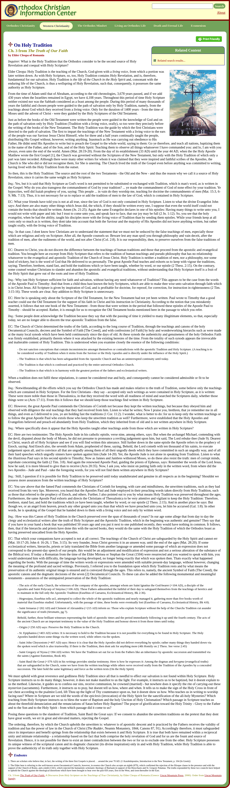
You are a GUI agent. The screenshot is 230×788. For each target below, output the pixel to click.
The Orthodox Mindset (92, 25)
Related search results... (171, 60)
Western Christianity (56, 26)
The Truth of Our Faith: (32, 775)
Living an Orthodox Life (130, 25)
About (221, 12)
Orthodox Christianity (21, 25)
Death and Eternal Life (168, 25)
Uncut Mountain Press (171, 775)
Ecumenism (198, 25)
